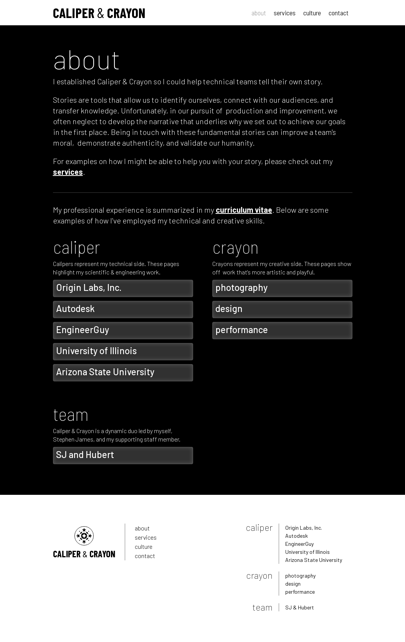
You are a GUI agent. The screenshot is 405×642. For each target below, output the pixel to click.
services (285, 12)
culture (312, 12)
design (293, 583)
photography (300, 575)
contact (339, 12)
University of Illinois (307, 551)
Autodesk (296, 535)
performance (300, 591)
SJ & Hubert (299, 607)
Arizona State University (313, 560)
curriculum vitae (244, 209)
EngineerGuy (299, 543)
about (258, 12)
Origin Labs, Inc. (303, 527)
